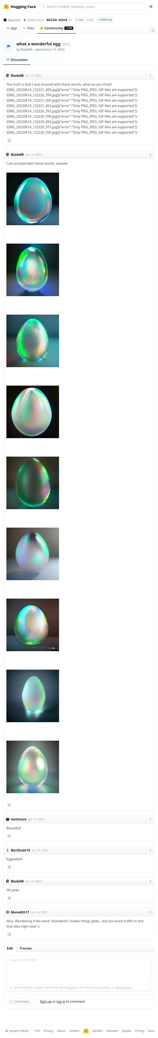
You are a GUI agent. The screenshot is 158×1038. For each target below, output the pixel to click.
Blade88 (27, 49)
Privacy (48, 1031)
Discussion (17, 59)
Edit (10, 948)
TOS (37, 1031)
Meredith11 (20, 912)
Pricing (139, 1031)
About (61, 1031)
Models (97, 1031)
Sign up (46, 1001)
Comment (19, 1001)
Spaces (126, 1031)
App (11, 28)
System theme (17, 1031)
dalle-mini (35, 19)
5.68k (89, 20)
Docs (151, 1031)
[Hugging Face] (86, 1031)
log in (61, 1001)
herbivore (19, 819)
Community (56, 28)
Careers (74, 1031)
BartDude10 (20, 850)
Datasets (112, 1031)
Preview (26, 948)
